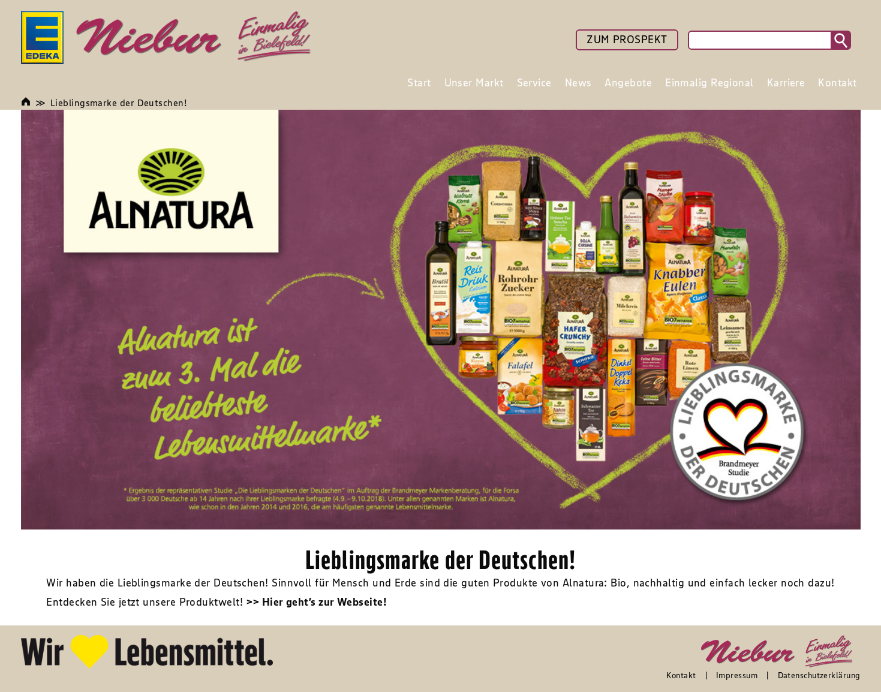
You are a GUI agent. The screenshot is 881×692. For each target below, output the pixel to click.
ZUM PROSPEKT (627, 39)
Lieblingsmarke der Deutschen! (118, 103)
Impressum (736, 675)
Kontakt (681, 675)
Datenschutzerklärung (819, 675)
